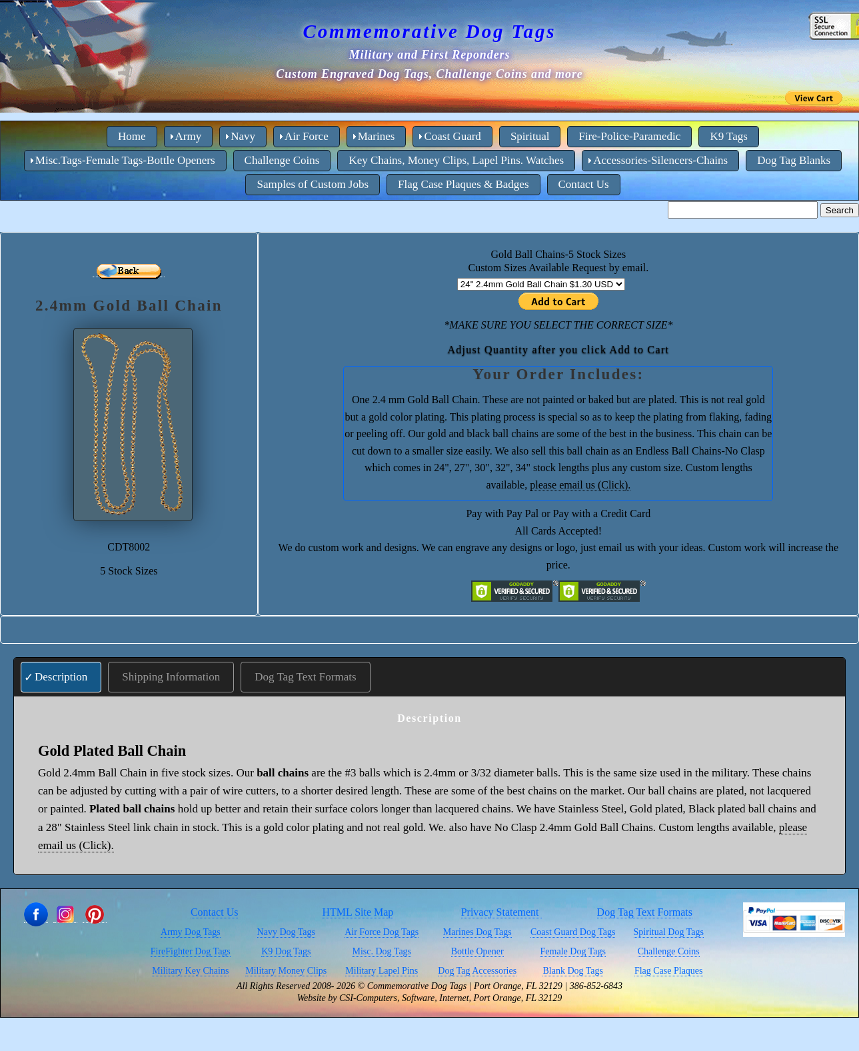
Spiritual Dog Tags (669, 932)
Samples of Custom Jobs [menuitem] (313, 184)
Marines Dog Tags (477, 932)
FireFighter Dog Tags (191, 951)
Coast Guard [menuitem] (452, 136)
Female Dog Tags (573, 951)
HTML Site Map (357, 912)
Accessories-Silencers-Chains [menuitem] (660, 160)
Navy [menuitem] (243, 136)
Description (61, 676)
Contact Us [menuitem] (583, 184)
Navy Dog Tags (286, 932)
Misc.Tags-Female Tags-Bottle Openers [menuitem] (125, 160)
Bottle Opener (477, 951)
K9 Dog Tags (286, 951)
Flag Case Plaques (668, 971)
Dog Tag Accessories (477, 971)
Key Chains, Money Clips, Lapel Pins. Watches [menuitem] (456, 160)
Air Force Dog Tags (382, 932)
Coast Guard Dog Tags (572, 932)
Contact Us (215, 912)
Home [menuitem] (132, 136)
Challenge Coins (669, 951)
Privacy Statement (501, 912)
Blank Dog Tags (572, 971)
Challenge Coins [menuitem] (282, 160)
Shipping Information (171, 676)
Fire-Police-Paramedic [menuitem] (629, 136)
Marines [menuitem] (376, 136)
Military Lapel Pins (381, 971)
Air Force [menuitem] (307, 136)
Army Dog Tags (191, 932)
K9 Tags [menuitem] (729, 136)
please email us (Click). (580, 485)
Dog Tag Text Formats (305, 676)
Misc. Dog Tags (381, 951)
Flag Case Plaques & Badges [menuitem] (463, 184)
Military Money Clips (286, 971)
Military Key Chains (190, 971)
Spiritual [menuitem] (530, 136)
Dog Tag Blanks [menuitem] (793, 160)
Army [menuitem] (188, 136)
